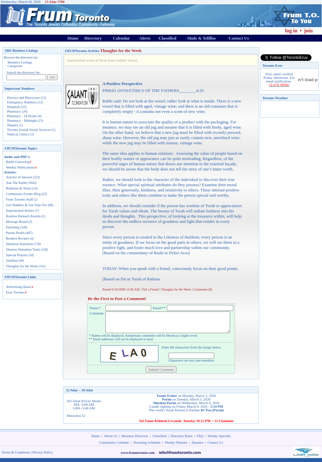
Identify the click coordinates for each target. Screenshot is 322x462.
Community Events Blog (23, 194)
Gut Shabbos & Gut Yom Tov (26, 205)
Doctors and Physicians (23, 97)
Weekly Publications (20, 167)
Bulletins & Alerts (18, 188)
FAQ (200, 440)
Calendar (121, 38)
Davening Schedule (146, 446)
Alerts (145, 38)
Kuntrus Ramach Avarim (23, 216)
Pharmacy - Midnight (22, 120)
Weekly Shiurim (176, 446)
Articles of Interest (19, 177)
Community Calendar (114, 446)
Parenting (12, 227)
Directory (93, 38)
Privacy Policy (42, 456)
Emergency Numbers (22, 102)
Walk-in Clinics (18, 134)
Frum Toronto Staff (19, 199)
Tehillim (12, 260)
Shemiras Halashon (19, 244)
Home (72, 38)
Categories (15, 66)
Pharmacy (14, 111)
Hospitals (13, 107)
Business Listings (20, 62)
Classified (167, 38)
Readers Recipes (17, 238)
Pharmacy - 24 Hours (22, 116)
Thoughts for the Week (22, 266)
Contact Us (239, 38)
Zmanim (197, 446)
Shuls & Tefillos (201, 38)
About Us (110, 440)
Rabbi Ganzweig (17, 162)
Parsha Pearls (15, 233)
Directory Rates (181, 440)
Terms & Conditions (16, 456)
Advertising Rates (18, 287)
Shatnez (12, 125)
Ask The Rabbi (16, 183)
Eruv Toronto (15, 292)
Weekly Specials (218, 440)
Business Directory (135, 440)
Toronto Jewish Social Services (29, 130)
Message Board (16, 221)
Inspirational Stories (20, 210)
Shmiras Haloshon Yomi (23, 249)
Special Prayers (16, 255)
